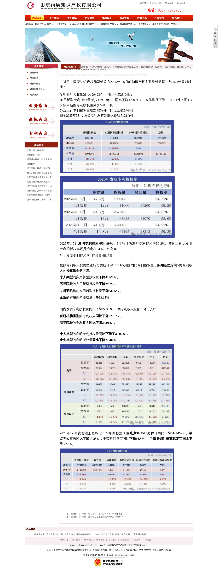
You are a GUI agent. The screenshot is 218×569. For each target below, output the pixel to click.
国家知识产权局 (122, 534)
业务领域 (72, 18)
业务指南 (89, 18)
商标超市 (107, 18)
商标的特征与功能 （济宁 (38, 195)
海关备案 (34, 94)
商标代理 (34, 72)
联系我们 (156, 3)
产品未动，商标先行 (36, 150)
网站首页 (144, 3)
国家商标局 (39, 534)
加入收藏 (169, 3)
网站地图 (181, 3)
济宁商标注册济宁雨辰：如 (39, 186)
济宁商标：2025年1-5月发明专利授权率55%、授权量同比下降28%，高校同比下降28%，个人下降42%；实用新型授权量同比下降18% (118, 24)
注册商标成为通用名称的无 (39, 177)
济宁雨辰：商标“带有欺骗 (38, 168)
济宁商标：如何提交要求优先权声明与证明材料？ (100, 517)
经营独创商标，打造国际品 (39, 159)
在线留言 (159, 18)
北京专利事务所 (138, 534)
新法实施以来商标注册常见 (39, 173)
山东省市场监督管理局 (103, 534)
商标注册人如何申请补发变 (39, 190)
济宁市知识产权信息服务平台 (78, 534)
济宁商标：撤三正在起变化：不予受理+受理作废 (100, 514)
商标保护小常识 (34, 155)
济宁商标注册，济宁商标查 (39, 199)
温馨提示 (31, 164)
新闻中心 (124, 18)
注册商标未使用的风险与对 (39, 181)
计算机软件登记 (37, 89)
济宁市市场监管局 (54, 534)
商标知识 (39, 145)
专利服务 (34, 78)
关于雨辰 (54, 18)
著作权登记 (35, 83)
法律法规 (142, 18)
